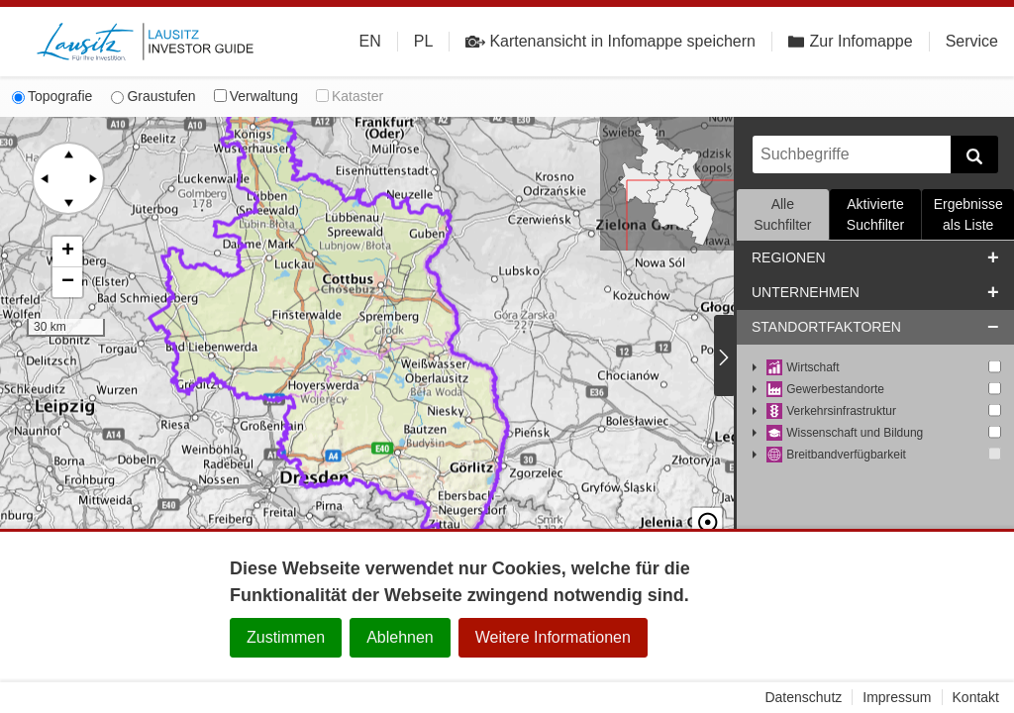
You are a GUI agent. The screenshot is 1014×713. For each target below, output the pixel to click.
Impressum (896, 697)
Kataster (349, 96)
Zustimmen (286, 637)
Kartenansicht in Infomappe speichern (610, 41)
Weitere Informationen (553, 637)
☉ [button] (707, 506)
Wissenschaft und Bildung (844, 433)
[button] (67, 252)
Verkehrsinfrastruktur (831, 411)
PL (424, 41)
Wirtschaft (803, 367)
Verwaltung (256, 96)
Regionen (789, 257)
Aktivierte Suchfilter (875, 214)
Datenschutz (803, 697)
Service (972, 41)
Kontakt (976, 697)
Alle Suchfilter (782, 214)
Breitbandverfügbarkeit (836, 455)
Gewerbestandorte (825, 389)
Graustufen (153, 96)
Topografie (52, 96)
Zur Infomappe (850, 41)
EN (370, 41)
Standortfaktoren (826, 327)
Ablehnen (400, 637)
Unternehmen (806, 292)
